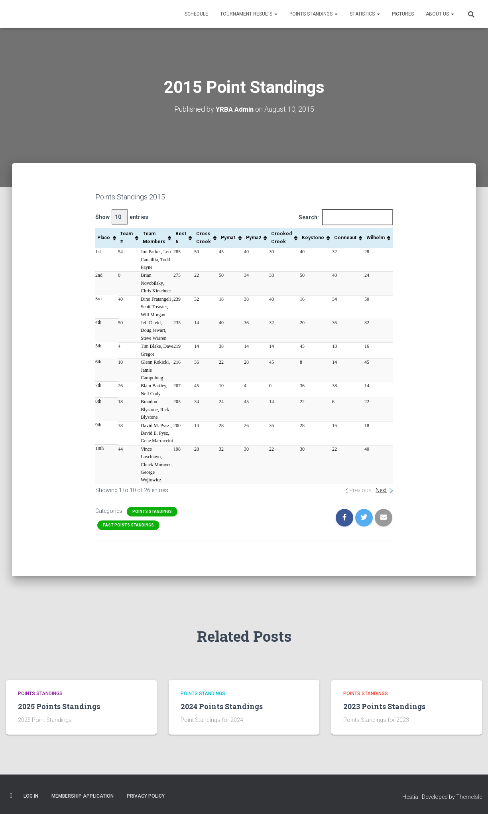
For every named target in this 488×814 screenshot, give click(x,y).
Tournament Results (248, 14)
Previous (360, 490)
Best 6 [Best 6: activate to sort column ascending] (180, 237)
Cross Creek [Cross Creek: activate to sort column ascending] (203, 237)
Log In (31, 795)
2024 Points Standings (222, 706)
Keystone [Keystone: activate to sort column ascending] (313, 237)
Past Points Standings (128, 524)
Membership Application (82, 795)
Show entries (121, 217)
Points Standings (313, 14)
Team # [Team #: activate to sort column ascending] (126, 237)
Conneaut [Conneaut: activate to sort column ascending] (345, 237)
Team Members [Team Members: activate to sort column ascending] (154, 237)
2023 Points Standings (384, 706)
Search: (346, 217)
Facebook (11, 795)
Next (381, 490)
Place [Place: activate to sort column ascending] (103, 237)
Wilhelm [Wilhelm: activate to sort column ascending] (375, 237)
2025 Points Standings (59, 706)
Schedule (196, 14)
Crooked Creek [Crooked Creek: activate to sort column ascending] (281, 237)
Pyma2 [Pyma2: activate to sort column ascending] (253, 237)
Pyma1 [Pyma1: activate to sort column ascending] (228, 237)
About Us (440, 14)
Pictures (403, 14)
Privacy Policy (146, 795)
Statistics (365, 14)
